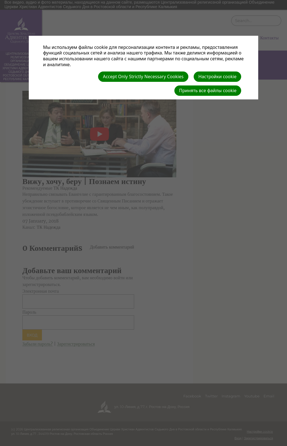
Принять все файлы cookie (208, 90)
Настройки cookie (217, 76)
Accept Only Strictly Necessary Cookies (143, 76)
